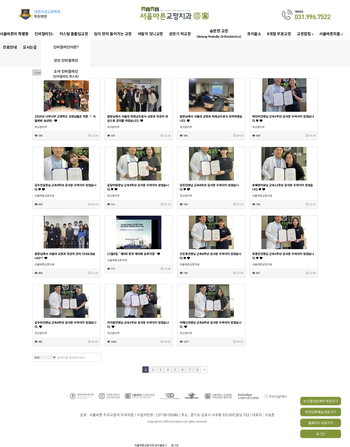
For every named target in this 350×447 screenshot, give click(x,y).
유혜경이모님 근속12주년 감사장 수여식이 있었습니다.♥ (282, 187)
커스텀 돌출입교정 (73, 33)
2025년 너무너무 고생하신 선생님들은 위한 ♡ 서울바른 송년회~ (65, 118)
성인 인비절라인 (66, 60)
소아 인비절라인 (66, 74)
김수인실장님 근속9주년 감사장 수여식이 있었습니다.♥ (65, 187)
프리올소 (254, 33)
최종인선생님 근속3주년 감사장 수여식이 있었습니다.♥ (283, 256)
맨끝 (204, 369)
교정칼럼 (305, 33)
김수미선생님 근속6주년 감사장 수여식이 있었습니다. (65, 324)
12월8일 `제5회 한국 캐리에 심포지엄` (133, 254)
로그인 (320, 433)
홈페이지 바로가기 (320, 422)
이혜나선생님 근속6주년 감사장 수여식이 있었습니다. (210, 324)
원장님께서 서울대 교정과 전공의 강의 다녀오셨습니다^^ (65, 256)
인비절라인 (44, 33)
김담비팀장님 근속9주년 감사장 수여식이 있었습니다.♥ (138, 187)
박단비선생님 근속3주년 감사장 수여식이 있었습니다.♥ (283, 118)
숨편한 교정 (219, 33)
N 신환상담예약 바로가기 (321, 401)
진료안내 (10, 47)
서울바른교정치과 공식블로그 (150, 445)
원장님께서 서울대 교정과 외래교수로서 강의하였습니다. (211, 118)
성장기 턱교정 (180, 33)
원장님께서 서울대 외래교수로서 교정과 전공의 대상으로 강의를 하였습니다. (137, 118)
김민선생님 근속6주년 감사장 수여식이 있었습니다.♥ (209, 187)
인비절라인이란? (66, 47)
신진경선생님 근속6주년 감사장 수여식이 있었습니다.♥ (210, 256)
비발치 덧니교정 (150, 33)
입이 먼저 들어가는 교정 (113, 33)
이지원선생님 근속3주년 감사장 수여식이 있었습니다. (138, 324)
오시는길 (30, 47)
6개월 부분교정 (279, 33)
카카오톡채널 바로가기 (320, 412)
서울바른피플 (330, 33)
